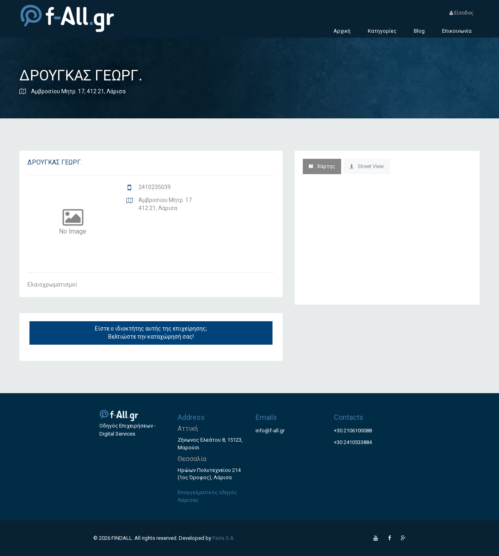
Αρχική (341, 31)
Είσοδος (461, 13)
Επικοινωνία (457, 31)
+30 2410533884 (353, 442)
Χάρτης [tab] (322, 166)
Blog (419, 31)
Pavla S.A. (223, 538)
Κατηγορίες (382, 31)
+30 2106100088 (353, 431)
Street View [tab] (367, 166)
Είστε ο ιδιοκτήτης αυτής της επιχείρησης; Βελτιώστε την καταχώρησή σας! (151, 332)
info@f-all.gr (270, 431)
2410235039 (154, 187)
